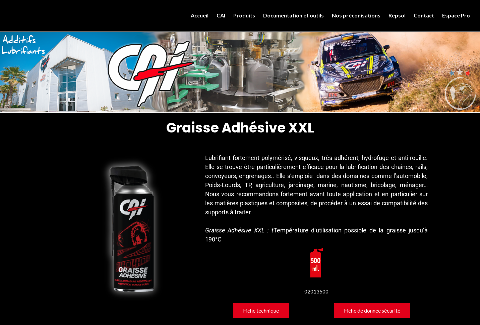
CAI (221, 15)
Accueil (199, 15)
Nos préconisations (356, 15)
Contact (424, 15)
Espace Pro (456, 15)
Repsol (397, 15)
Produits (244, 15)
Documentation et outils (293, 15)
